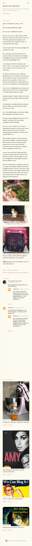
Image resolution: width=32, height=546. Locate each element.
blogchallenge (10, 272)
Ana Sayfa (6, 13)
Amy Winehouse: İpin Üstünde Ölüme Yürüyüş (13, 471)
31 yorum (9, 530)
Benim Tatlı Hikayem (11, 6)
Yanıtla (10, 304)
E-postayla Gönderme (12, 270)
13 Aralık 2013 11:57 (13, 282)
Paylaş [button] (4, 270)
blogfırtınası (18, 272)
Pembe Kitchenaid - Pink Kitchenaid (16, 422)
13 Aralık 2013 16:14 (24, 316)
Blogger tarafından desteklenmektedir (16, 541)
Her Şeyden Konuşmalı (15, 281)
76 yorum (9, 501)
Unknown (16, 289)
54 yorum (9, 425)
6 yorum (9, 474)
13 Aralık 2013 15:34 (19, 307)
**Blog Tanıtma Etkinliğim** (13, 499)
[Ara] (28, 2)
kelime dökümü (25, 272)
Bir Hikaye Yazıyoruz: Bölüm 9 (13, 527)
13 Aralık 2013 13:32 (24, 289)
